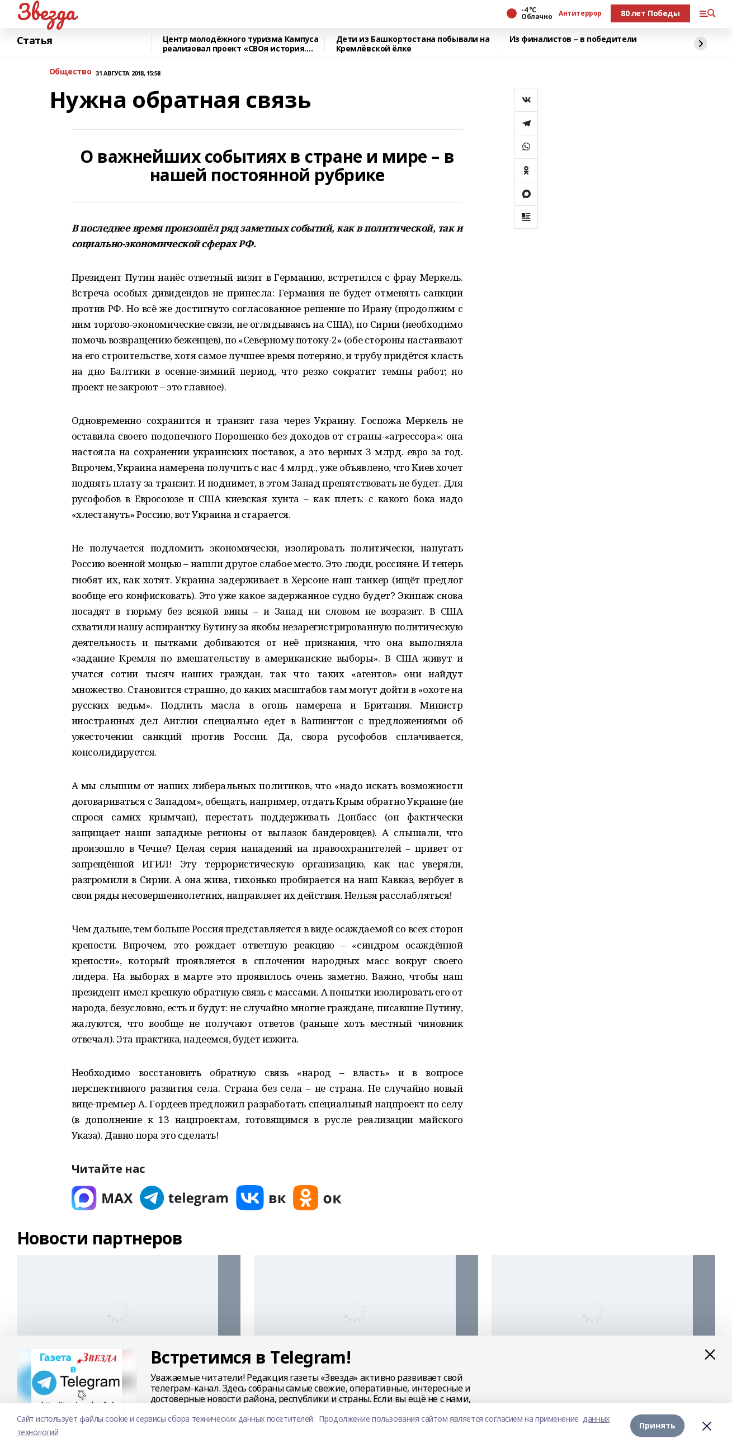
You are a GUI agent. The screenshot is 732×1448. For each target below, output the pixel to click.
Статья (35, 41)
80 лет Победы (650, 13)
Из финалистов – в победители (573, 39)
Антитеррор (580, 13)
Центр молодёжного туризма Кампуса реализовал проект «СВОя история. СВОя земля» (241, 44)
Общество (70, 72)
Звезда (46, 12)
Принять (657, 1425)
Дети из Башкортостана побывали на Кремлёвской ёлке (413, 44)
